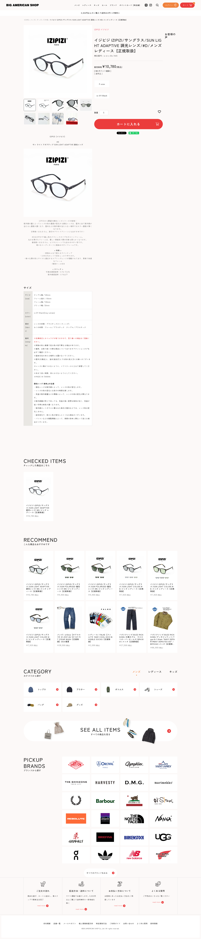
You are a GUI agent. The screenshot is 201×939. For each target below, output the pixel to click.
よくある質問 (142, 923)
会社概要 (47, 923)
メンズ (32, 20)
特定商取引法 (101, 923)
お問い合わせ (128, 923)
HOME (26, 20)
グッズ (39, 20)
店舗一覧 (57, 923)
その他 (45, 20)
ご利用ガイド (115, 923)
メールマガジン (69, 923)
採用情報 (154, 923)
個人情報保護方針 (86, 923)
